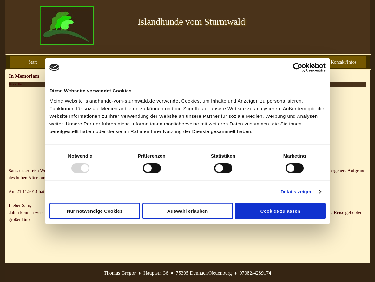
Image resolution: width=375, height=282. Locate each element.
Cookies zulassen (280, 210)
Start (32, 61)
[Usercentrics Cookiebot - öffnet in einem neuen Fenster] (298, 67)
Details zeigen (296, 191)
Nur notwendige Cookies (95, 210)
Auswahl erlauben (187, 210)
